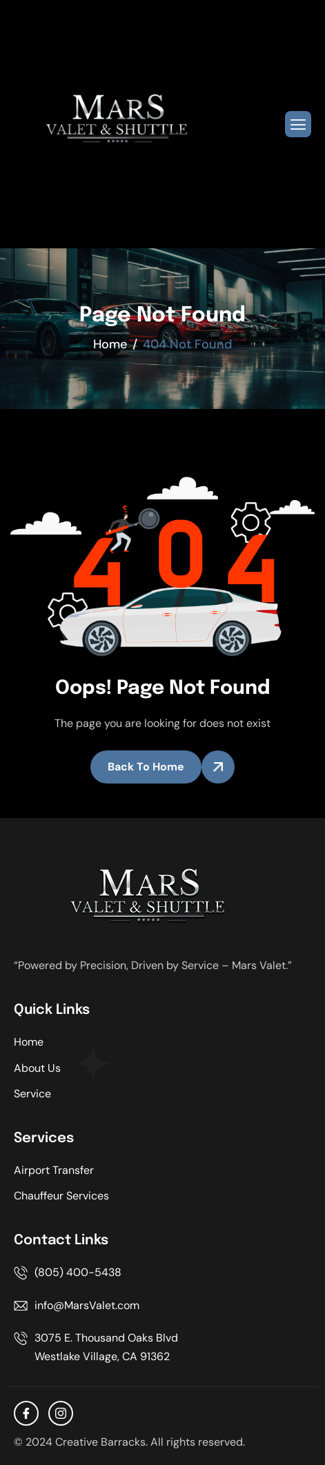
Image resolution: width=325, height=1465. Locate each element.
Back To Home (146, 766)
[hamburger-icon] (298, 124)
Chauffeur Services (61, 1195)
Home (28, 1042)
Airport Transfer (54, 1170)
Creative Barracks (100, 1442)
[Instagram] (60, 1413)
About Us (37, 1068)
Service (32, 1093)
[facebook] (26, 1413)
